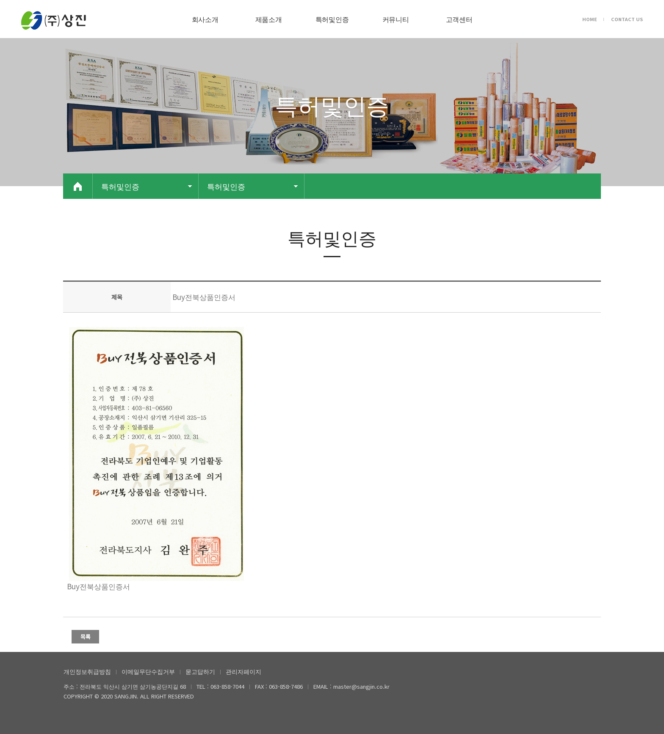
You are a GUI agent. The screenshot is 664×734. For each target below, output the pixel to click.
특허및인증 (332, 19)
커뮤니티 (395, 19)
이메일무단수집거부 (148, 671)
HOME (589, 19)
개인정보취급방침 (87, 671)
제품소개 (268, 19)
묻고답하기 (200, 671)
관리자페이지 (243, 671)
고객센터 (459, 19)
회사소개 (205, 19)
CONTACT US (627, 19)
